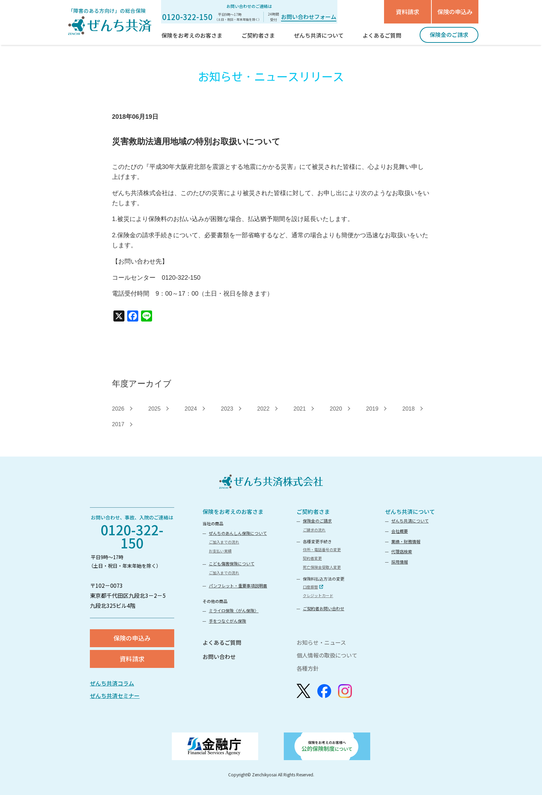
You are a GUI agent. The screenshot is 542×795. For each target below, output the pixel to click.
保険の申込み (455, 11)
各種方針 (308, 668)
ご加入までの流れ (224, 542)
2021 (299, 409)
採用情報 (399, 562)
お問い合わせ (219, 656)
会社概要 (399, 531)
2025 (154, 409)
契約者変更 (312, 558)
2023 (227, 409)
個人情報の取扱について (327, 655)
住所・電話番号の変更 (322, 549)
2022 (263, 409)
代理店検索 (401, 551)
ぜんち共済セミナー (115, 695)
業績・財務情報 (405, 541)
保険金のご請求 (317, 521)
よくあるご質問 (222, 642)
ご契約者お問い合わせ (323, 608)
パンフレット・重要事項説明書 (238, 585)
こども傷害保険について (231, 563)
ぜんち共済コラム (112, 683)
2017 (118, 424)
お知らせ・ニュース (321, 642)
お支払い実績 (220, 551)
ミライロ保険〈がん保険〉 (234, 610)
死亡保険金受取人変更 (322, 567)
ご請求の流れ (314, 530)
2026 (118, 409)
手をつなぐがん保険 (227, 621)
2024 (191, 409)
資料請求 (407, 11)
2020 (336, 409)
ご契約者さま (313, 511)
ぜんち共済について (410, 511)
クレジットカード (318, 595)
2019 (372, 409)
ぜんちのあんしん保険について (238, 533)
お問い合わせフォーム (308, 16)
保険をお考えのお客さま (233, 511)
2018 (408, 409)
